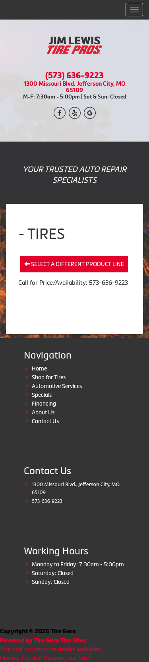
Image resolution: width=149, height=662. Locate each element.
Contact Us (45, 421)
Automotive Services (57, 386)
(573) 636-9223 (74, 75)
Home (39, 368)
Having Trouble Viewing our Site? (46, 657)
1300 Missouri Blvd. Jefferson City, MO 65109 (75, 86)
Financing (44, 403)
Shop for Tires (49, 377)
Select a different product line (74, 264)
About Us (43, 412)
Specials (42, 395)
